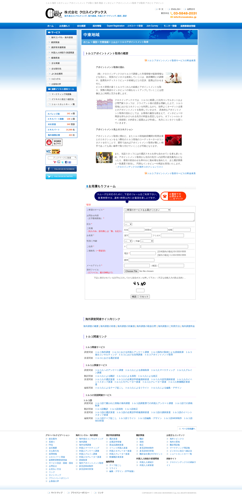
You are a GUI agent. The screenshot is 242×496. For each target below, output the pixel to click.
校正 (142, 445)
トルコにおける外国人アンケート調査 (130, 352)
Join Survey (152, 26)
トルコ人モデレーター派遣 (127, 382)
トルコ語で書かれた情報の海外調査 (112, 403)
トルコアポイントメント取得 (158, 354)
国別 (95, 42)
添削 (142, 442)
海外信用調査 (85, 445)
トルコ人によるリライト (137, 387)
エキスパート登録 (135, 26)
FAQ (51, 445)
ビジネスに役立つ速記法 (61, 99)
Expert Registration (115, 26)
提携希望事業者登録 (58, 460)
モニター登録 (170, 26)
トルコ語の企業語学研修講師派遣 (132, 412)
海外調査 (83, 442)
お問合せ (189, 9)
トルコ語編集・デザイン (150, 418)
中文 (159, 9)
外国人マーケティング (89, 448)
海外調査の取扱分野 (146, 326)
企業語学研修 (115, 442)
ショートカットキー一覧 (61, 104)
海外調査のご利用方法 (169, 326)
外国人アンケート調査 (89, 451)
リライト (113, 468)
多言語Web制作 (86, 466)
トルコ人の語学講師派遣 (163, 379)
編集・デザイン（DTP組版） (122, 471)
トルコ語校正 (131, 409)
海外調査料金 (188, 326)
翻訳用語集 (175, 445)
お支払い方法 (55, 469)
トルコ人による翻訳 (105, 376)
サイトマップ (55, 475)
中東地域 (104, 42)
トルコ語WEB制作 (173, 418)
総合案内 (53, 439)
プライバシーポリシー (59, 478)
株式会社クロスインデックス (86, 13)
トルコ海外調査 (102, 352)
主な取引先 (61, 69)
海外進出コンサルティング (91, 439)
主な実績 (61, 63)
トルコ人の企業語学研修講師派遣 (132, 379)
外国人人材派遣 (147, 465)
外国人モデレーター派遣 (90, 457)
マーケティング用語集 (61, 94)
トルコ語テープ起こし (106, 418)
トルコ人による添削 (126, 376)
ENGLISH (174, 9)
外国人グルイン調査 (88, 454)
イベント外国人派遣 (118, 448)
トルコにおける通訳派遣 (107, 358)
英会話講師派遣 (116, 445)
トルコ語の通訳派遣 (105, 412)
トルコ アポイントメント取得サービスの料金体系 (170, 60)
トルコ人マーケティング (163, 370)
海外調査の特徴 (108, 326)
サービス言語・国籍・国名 (61, 463)
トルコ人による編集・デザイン (166, 387)
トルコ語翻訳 (101, 409)
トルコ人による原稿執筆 (137, 370)
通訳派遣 (113, 439)
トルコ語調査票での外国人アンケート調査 (152, 403)
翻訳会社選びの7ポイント (151, 454)
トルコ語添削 (116, 409)
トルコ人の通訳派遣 (105, 379)
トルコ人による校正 (148, 376)
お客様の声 (61, 84)
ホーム (86, 42)
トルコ (114, 42)
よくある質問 (61, 74)
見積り (64, 26)
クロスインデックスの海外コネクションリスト (140, 167)
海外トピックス (61, 79)
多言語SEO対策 (86, 469)
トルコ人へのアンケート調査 (109, 370)
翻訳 (142, 439)
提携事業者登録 (188, 26)
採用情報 (97, 26)
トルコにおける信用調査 (131, 354)
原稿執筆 (83, 460)
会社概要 (81, 26)
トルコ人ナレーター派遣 (154, 382)
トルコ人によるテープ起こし (109, 387)
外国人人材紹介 (147, 462)
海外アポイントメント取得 (91, 463)
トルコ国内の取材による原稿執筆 (167, 352)
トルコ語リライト (127, 418)
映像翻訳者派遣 (116, 457)
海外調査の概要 (91, 326)
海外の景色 (175, 442)
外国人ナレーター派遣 (119, 454)
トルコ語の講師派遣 (161, 412)
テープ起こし (115, 465)
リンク (52, 472)
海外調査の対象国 (126, 326)
